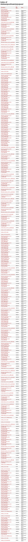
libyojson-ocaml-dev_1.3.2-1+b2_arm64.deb (6, 529)
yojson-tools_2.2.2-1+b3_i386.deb (7, 113)
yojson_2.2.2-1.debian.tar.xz (6, 417)
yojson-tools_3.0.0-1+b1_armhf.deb (8, 147)
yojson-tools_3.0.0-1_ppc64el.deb (7, 220)
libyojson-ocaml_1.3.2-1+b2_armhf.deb (5, 518)
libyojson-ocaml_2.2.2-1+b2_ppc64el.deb (5, 246)
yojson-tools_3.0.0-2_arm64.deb (7, 35)
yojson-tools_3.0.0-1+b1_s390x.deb (4, 94)
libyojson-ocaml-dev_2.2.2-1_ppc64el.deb (6, 400)
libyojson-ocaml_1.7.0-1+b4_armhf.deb (5, 489)
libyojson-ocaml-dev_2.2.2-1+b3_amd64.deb (6, 116)
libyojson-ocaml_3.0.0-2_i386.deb (7, 66)
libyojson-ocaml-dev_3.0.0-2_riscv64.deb (6, 24)
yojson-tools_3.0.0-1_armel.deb (7, 214)
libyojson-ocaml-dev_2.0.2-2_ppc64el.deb (6, 435)
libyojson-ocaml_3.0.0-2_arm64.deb (5, 33)
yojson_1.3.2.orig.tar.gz (5, 540)
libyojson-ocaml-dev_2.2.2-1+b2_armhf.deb (6, 263)
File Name (3, 7)
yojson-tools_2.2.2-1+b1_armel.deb (8, 308)
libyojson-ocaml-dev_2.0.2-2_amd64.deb (6, 458)
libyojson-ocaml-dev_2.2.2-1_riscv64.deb (6, 366)
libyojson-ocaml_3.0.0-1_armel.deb (8, 212)
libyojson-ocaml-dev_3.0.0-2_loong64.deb (6, 18)
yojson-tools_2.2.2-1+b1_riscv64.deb (4, 355)
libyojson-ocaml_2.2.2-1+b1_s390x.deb (5, 299)
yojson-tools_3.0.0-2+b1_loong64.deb (4, 15)
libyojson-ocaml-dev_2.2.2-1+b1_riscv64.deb (6, 350)
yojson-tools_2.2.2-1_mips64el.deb (8, 361)
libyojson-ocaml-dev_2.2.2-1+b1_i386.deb (6, 337)
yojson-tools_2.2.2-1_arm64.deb (7, 415)
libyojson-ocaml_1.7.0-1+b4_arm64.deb (5, 509)
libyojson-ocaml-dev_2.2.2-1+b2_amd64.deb (6, 290)
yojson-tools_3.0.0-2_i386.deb (7, 69)
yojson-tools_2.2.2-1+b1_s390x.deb (4, 301)
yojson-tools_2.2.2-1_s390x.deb (7, 375)
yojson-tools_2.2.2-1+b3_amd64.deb (4, 120)
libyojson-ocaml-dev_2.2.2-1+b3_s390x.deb (6, 96)
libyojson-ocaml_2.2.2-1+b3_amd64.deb (5, 118)
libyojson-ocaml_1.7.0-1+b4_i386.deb (5, 480)
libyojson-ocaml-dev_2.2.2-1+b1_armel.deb (6, 304)
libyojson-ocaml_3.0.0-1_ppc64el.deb (5, 219)
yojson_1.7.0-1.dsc (4, 513)
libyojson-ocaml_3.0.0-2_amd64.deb (5, 56)
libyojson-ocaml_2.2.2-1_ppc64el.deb (5, 397)
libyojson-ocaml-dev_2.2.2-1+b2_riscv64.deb (6, 250)
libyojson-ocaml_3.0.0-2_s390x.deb (8, 44)
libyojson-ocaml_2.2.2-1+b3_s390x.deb (5, 98)
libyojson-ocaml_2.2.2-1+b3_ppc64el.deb (5, 141)
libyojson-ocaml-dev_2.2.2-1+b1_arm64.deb (6, 310)
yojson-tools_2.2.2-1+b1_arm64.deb (4, 315)
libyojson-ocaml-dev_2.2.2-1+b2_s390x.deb (6, 237)
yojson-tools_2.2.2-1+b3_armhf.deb (8, 160)
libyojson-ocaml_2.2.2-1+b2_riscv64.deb (5, 252)
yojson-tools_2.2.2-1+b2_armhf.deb (8, 267)
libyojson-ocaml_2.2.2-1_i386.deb (7, 386)
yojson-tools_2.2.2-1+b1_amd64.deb (4, 335)
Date (22, 7)
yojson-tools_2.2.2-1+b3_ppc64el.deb (4, 145)
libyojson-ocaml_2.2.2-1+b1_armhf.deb (5, 326)
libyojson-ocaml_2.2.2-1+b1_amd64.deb (5, 333)
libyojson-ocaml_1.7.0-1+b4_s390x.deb (5, 502)
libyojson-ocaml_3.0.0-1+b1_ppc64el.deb (5, 105)
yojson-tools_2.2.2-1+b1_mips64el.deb (5, 348)
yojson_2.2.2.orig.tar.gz (5, 421)
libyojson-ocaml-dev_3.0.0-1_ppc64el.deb (6, 216)
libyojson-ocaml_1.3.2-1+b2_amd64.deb (5, 525)
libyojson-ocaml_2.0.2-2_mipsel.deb (5, 438)
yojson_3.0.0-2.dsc (4, 71)
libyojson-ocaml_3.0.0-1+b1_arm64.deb (5, 125)
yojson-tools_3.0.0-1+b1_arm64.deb (4, 127)
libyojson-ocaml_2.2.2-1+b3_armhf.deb (5, 158)
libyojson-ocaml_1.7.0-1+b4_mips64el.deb (5, 476)
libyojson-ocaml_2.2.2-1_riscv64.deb (5, 364)
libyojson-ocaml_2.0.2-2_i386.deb (7, 459)
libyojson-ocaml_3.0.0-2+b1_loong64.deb (5, 13)
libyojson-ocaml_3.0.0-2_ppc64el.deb (5, 58)
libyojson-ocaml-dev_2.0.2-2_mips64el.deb (6, 431)
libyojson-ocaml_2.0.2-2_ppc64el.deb (5, 433)
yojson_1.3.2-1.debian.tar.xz (6, 535)
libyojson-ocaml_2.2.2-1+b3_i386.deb (5, 111)
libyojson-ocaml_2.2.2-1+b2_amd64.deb (5, 292)
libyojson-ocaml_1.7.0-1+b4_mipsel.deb (5, 471)
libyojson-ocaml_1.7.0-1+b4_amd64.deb (5, 487)
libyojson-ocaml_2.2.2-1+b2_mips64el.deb (5, 259)
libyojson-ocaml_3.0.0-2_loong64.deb (5, 20)
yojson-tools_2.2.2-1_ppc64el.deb (7, 401)
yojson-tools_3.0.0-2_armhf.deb (7, 46)
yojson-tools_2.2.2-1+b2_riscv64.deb (4, 254)
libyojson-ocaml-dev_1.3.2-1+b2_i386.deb (6, 534)
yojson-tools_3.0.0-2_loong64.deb (7, 22)
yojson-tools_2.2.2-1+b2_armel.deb (8, 274)
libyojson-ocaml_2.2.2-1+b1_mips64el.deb (5, 346)
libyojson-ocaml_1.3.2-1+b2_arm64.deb (5, 527)
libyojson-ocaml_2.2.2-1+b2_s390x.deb (5, 239)
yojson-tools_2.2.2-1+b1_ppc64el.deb (4, 321)
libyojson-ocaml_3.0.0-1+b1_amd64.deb (5, 132)
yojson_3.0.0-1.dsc (4, 232)
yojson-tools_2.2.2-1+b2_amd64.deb (4, 295)
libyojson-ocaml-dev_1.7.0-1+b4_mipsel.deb (6, 473)
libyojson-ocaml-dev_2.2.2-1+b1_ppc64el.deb (6, 317)
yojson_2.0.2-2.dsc (4, 466)
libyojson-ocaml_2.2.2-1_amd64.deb (5, 406)
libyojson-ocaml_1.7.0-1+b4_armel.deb (5, 496)
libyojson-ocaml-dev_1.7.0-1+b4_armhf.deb (6, 491)
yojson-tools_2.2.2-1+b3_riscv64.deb (4, 87)
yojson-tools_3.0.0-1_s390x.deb (7, 180)
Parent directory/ (4, 9)
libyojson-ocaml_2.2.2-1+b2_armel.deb (5, 272)
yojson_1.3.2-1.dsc (4, 538)
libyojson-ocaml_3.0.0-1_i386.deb (7, 198)
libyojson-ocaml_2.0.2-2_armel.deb (8, 446)
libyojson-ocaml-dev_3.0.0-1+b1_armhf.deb (6, 138)
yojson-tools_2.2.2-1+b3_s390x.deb (4, 100)
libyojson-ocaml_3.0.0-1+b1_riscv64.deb (5, 78)
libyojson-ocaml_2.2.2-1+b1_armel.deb (5, 306)
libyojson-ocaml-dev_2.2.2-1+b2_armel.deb (6, 270)
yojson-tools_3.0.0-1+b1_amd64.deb (4, 134)
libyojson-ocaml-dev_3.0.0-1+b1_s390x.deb (6, 89)
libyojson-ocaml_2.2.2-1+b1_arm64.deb (5, 312)
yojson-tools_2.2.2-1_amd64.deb (7, 404)
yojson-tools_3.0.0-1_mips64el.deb (8, 187)
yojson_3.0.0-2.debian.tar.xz (6, 73)
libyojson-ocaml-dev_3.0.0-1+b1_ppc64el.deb (6, 103)
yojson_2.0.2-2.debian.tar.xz (6, 464)
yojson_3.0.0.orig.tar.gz (5, 234)
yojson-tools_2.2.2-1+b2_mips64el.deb (5, 261)
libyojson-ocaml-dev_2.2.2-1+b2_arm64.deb (6, 277)
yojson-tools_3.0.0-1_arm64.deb (7, 207)
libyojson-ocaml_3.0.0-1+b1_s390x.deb (5, 91)
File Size (16, 7)
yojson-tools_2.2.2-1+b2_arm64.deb (4, 281)
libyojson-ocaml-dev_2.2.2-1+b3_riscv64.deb (6, 82)
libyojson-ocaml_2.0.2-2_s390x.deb (8, 424)
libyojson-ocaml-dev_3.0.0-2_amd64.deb (6, 51)
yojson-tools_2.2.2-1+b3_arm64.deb (4, 167)
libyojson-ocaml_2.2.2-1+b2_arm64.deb (5, 279)
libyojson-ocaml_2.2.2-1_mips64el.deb (5, 357)
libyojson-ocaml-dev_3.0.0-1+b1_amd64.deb (6, 129)
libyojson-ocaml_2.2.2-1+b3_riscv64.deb (5, 85)
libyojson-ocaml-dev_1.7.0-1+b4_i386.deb (6, 482)
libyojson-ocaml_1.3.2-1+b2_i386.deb (5, 531)
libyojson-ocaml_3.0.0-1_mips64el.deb (5, 185)
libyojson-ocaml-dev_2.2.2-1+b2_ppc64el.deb (6, 243)
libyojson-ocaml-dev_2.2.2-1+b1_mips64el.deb (6, 344)
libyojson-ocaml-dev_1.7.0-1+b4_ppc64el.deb (6, 500)
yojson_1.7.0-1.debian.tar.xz (6, 511)
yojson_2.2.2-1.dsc (4, 419)
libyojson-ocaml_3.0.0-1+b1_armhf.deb (5, 143)
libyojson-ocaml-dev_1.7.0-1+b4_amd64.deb (6, 484)
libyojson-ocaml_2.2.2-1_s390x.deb (8, 370)
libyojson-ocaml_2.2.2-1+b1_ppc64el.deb (5, 319)
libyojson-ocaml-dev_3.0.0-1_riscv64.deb (6, 170)
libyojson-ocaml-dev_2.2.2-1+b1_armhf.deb (6, 324)
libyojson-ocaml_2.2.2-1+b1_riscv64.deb (5, 353)
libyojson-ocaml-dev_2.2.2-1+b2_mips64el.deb (6, 257)
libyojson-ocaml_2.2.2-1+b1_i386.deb (5, 339)
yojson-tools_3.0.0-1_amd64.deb (7, 227)
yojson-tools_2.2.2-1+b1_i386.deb (7, 341)
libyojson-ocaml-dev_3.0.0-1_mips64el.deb (6, 183)
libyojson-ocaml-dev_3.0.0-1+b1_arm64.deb (6, 123)
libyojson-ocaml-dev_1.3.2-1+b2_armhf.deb (6, 520)
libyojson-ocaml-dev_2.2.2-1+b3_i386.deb (6, 109)
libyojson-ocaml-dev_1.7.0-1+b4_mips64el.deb (6, 478)
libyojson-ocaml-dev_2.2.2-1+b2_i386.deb (6, 283)
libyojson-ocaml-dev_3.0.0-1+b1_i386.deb (6, 149)
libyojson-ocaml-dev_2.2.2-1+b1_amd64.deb (6, 330)
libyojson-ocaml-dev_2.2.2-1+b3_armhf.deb (6, 156)
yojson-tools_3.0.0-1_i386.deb (7, 200)
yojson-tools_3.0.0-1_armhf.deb (7, 194)
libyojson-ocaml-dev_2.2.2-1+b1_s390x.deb (6, 297)
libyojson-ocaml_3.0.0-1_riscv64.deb (5, 172)
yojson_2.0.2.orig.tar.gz (5, 468)
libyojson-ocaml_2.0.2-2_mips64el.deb (5, 429)
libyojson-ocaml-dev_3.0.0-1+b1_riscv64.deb (6, 76)
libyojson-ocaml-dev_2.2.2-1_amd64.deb (6, 411)
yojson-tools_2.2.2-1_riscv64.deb (7, 368)
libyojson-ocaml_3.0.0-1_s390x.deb (8, 178)
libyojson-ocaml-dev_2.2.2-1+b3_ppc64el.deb (6, 136)
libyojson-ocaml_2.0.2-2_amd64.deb (5, 455)
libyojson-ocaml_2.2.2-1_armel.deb (8, 377)
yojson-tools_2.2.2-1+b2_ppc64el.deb (4, 248)
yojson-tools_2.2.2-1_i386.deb (7, 395)
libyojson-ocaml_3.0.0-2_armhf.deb (8, 42)
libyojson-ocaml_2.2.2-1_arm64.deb (5, 408)
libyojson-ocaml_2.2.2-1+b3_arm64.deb (5, 165)
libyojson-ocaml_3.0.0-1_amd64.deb (5, 225)
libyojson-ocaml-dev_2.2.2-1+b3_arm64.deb (6, 163)
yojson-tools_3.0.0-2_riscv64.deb (7, 28)
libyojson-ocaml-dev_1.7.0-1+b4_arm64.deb (6, 507)
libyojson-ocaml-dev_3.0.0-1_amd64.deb (6, 223)
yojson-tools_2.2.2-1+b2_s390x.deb (4, 241)
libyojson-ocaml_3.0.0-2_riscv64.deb (5, 27)
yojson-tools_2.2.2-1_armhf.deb (7, 392)
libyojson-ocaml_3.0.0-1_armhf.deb (8, 191)
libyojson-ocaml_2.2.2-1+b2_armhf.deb (5, 266)
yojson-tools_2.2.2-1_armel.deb (7, 381)
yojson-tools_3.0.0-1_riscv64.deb (7, 174)
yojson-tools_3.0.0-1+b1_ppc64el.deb (4, 107)
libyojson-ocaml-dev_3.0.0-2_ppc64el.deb (6, 53)
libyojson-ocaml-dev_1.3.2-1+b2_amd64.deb (6, 522)
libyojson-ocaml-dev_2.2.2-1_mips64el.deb (6, 359)
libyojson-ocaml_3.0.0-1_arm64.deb (5, 205)
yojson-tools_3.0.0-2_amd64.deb (7, 60)
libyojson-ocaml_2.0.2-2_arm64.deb (5, 442)
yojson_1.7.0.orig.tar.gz (5, 515)
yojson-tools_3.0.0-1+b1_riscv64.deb (4, 80)
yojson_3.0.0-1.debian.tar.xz (6, 229)
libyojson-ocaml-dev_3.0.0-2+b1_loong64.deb (6, 11)
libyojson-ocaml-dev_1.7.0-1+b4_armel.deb (6, 493)
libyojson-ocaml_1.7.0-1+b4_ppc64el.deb (5, 498)
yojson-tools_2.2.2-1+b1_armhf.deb (8, 328)
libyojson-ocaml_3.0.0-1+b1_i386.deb (5, 152)
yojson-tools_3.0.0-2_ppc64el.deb (7, 62)
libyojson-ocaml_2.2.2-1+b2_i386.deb (5, 286)
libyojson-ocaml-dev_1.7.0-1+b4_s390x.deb (6, 505)
